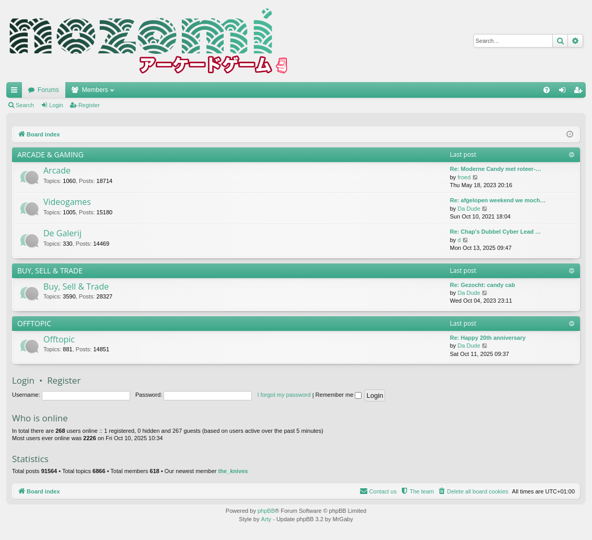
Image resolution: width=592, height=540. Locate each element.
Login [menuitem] (564, 92)
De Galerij (62, 233)
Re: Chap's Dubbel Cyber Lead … (495, 231)
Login (56, 105)
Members (95, 90)
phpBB (266, 511)
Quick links (16, 92)
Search (25, 105)
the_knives (233, 471)
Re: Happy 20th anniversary (488, 338)
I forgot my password (284, 395)
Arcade (57, 170)
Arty (266, 519)
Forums (48, 90)
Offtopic (59, 339)
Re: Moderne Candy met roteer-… (495, 169)
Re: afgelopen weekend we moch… (497, 200)
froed (464, 177)
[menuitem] (546, 90)
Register (89, 105)
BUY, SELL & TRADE (50, 270)
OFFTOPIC (34, 323)
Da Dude (469, 208)
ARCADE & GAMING (50, 154)
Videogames (67, 202)
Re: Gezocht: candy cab (482, 285)
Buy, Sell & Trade (76, 286)
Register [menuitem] (580, 92)
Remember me (339, 395)
